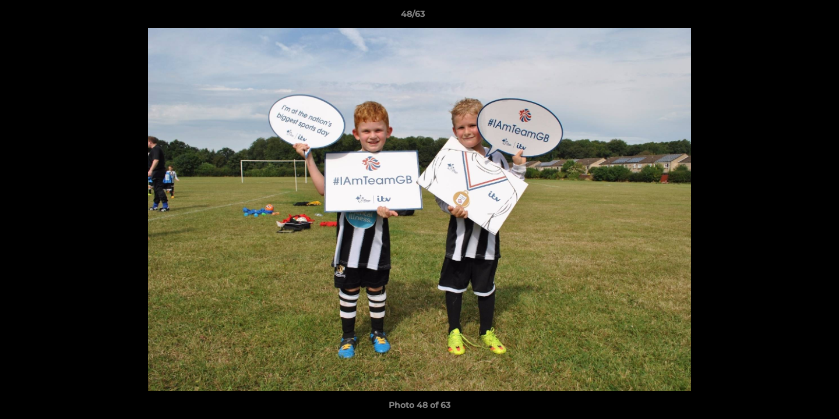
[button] (790, 17)
